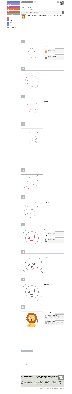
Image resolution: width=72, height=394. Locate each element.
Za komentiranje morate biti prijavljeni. (42, 359)
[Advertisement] (42, 30)
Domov (22, 7)
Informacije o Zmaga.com (59, 390)
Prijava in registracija (55, 3)
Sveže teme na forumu (13, 17)
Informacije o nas (13, 27)
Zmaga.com (26, 1)
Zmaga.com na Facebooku (38, 390)
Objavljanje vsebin (13, 25)
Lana (24, 12)
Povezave (11, 20)
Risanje (31, 7)
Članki (11, 22)
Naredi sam (27, 7)
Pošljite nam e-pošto (49, 390)
